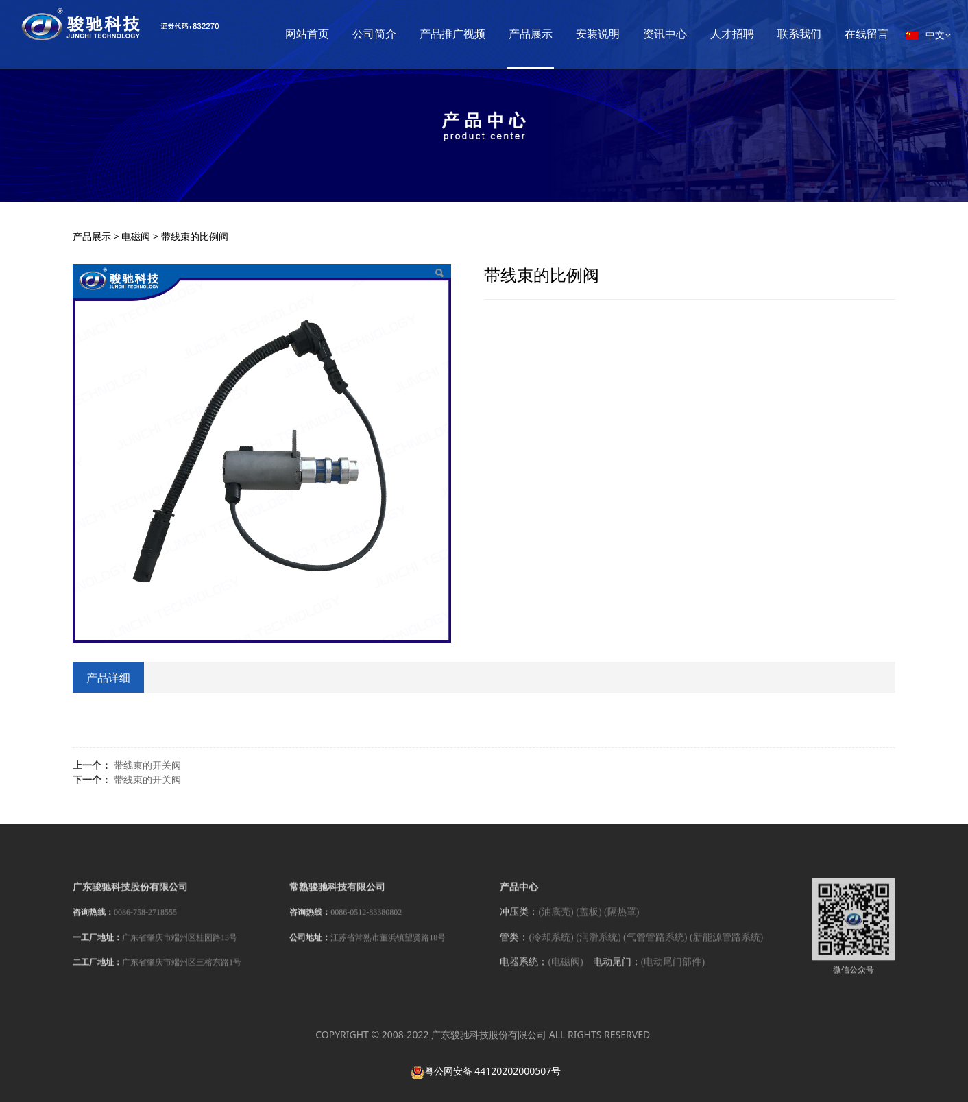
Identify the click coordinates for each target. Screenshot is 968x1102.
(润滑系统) (598, 947)
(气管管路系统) (655, 947)
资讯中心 (729, 34)
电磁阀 (135, 236)
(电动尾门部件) (673, 971)
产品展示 (594, 34)
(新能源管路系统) (726, 947)
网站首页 (371, 34)
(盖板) (588, 922)
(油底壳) (555, 922)
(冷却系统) (551, 947)
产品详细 (108, 677)
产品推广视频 (516, 34)
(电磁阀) (565, 971)
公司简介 (438, 34)
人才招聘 (796, 34)
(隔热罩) (621, 922)
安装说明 (661, 34)
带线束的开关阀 (147, 764)
